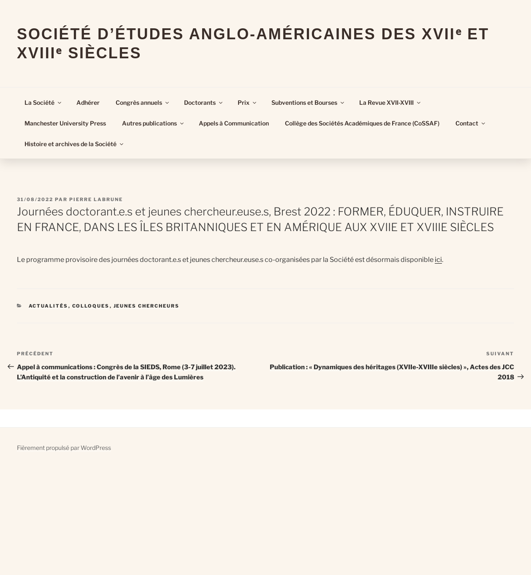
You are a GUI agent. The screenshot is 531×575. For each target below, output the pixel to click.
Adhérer (88, 102)
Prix (247, 102)
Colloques (91, 306)
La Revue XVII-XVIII (390, 102)
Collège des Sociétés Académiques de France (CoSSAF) (362, 123)
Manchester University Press (65, 123)
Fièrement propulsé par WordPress (64, 447)
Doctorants (204, 102)
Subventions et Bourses (308, 102)
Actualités (48, 306)
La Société (43, 102)
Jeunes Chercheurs (147, 306)
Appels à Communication (234, 123)
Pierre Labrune (96, 199)
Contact (470, 123)
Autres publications (153, 123)
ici (438, 260)
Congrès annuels (143, 102)
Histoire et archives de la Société (74, 143)
